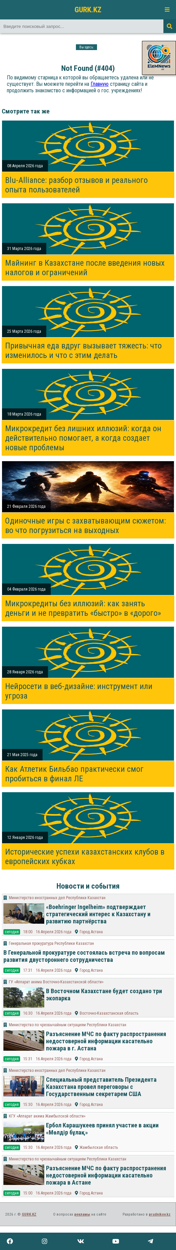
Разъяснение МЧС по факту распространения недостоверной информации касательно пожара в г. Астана (106, 1041)
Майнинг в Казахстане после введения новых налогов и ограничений (85, 267)
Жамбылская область (99, 1147)
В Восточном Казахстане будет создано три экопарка (104, 994)
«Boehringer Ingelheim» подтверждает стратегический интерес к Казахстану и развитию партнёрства (98, 914)
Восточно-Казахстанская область (109, 1013)
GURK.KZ (88, 9)
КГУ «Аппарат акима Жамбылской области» (47, 1116)
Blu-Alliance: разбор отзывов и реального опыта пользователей (76, 184)
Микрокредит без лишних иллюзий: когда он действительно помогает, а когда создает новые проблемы (83, 438)
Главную (100, 84)
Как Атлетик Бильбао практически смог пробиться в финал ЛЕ (74, 773)
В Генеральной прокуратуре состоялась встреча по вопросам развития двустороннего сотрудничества (84, 956)
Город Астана (91, 932)
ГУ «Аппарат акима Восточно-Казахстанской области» (56, 982)
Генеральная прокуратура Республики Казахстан (51, 943)
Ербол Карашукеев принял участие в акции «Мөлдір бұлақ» (102, 1129)
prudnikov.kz (160, 1214)
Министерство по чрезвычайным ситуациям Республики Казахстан (67, 1025)
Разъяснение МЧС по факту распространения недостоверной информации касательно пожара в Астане (106, 1175)
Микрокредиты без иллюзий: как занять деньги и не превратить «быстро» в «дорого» (83, 608)
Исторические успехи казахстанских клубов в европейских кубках (84, 856)
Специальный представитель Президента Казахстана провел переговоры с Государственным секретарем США (101, 1086)
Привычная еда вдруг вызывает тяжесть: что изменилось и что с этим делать (83, 350)
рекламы (82, 1214)
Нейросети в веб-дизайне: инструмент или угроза (79, 691)
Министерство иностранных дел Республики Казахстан (57, 898)
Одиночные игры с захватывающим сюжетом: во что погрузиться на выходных (85, 525)
